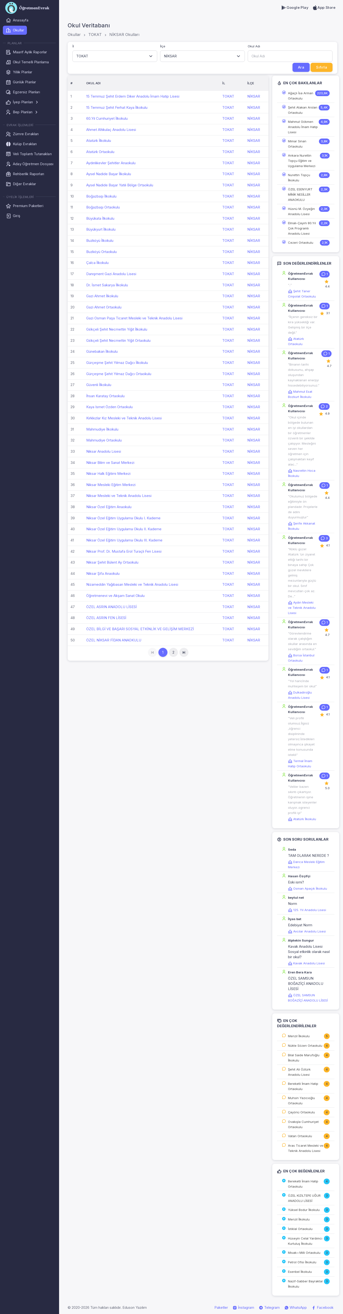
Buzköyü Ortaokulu (101, 251)
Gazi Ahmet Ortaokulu (103, 307)
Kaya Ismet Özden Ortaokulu (109, 407)
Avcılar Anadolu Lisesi (307, 931)
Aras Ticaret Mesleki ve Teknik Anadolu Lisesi (305, 1148)
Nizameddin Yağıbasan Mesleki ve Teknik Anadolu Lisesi (132, 584)
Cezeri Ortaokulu (300, 242)
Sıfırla (321, 67)
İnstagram (243, 1307)
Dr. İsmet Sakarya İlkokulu (107, 285)
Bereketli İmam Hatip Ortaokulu (303, 1086)
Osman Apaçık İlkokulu (307, 888)
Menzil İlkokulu (299, 1036)
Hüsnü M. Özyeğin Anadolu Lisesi (301, 211)
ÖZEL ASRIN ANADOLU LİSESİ (111, 607)
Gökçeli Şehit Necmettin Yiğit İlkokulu (116, 329)
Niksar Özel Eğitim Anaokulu (108, 507)
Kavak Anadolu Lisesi (306, 963)
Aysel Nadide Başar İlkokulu (108, 174)
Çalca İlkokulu (97, 262)
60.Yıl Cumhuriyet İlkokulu (107, 118)
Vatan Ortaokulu (300, 1136)
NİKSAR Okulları (124, 34)
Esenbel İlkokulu (300, 1272)
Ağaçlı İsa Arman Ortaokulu (300, 95)
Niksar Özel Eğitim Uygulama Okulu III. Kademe (124, 540)
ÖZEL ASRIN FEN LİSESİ (106, 617)
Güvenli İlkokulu (98, 384)
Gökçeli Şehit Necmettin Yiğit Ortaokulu (118, 340)
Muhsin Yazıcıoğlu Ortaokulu (301, 1100)
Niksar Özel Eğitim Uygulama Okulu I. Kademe (123, 518)
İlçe (162, 46)
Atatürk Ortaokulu (100, 151)
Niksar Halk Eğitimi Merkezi (108, 473)
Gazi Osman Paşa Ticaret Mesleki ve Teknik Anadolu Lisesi (134, 318)
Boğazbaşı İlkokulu (101, 196)
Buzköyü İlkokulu (99, 240)
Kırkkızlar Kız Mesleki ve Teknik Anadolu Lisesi (124, 418)
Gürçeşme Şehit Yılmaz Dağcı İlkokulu (117, 362)
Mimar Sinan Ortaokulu (297, 143)
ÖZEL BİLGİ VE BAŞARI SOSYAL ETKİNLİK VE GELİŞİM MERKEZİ (140, 629)
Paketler (221, 1307)
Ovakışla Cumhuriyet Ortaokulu (303, 1124)
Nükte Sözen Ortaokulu (305, 1045)
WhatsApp (295, 1307)
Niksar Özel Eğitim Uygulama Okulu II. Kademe (123, 529)
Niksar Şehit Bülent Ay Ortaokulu (112, 562)
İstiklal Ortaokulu (300, 1229)
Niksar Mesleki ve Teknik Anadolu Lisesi (118, 495)
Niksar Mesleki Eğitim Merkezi (111, 484)
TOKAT (95, 34)
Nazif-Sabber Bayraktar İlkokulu (305, 1283)
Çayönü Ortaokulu (301, 1112)
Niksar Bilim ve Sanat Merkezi (110, 462)
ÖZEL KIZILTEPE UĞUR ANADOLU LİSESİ (304, 1198)
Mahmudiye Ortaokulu (104, 440)
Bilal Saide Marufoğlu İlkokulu (303, 1057)
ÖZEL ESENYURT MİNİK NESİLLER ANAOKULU (300, 194)
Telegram (269, 1307)
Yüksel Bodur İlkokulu (304, 1210)
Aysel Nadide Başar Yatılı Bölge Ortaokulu (119, 185)
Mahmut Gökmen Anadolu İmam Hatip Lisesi (303, 127)
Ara (301, 67)
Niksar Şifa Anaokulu (103, 573)
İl (73, 46)
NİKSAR (253, 96)
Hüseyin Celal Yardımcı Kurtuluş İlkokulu (305, 1240)
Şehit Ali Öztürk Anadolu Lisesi (299, 1071)
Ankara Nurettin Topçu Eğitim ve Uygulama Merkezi (301, 161)
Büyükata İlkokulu (100, 218)
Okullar (74, 34)
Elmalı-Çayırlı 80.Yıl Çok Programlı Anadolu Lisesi (302, 228)
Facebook (322, 1307)
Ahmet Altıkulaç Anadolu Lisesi (111, 129)
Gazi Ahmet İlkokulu (102, 296)
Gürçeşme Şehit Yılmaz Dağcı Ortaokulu (118, 374)
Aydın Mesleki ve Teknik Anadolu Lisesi (302, 607)
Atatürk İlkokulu (98, 140)
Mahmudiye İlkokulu (102, 429)
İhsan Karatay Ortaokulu (105, 396)
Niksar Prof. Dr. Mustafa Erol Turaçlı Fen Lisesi (123, 551)
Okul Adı (254, 46)
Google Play (294, 7)
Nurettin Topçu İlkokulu (299, 177)
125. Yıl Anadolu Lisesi (307, 910)
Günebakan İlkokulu (102, 351)
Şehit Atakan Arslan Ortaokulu (302, 109)
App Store (323, 7)
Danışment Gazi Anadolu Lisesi (111, 274)
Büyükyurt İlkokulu (101, 229)
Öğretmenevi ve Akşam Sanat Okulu (115, 595)
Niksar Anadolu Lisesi (103, 451)
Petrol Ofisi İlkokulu (302, 1262)
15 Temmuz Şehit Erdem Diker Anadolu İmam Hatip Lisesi (132, 96)
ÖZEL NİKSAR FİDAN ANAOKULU (113, 640)
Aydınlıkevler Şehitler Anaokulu (111, 163)
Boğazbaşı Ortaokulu (103, 207)
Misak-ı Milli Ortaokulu (304, 1252)
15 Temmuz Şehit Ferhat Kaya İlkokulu (116, 107)
